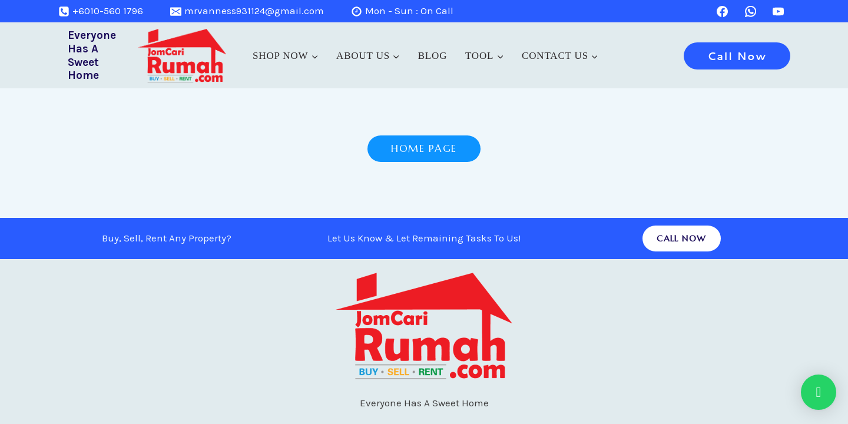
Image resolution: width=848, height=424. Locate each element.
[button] (818, 392)
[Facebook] (722, 11)
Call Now (737, 56)
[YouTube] (778, 11)
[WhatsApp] (750, 11)
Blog (433, 55)
